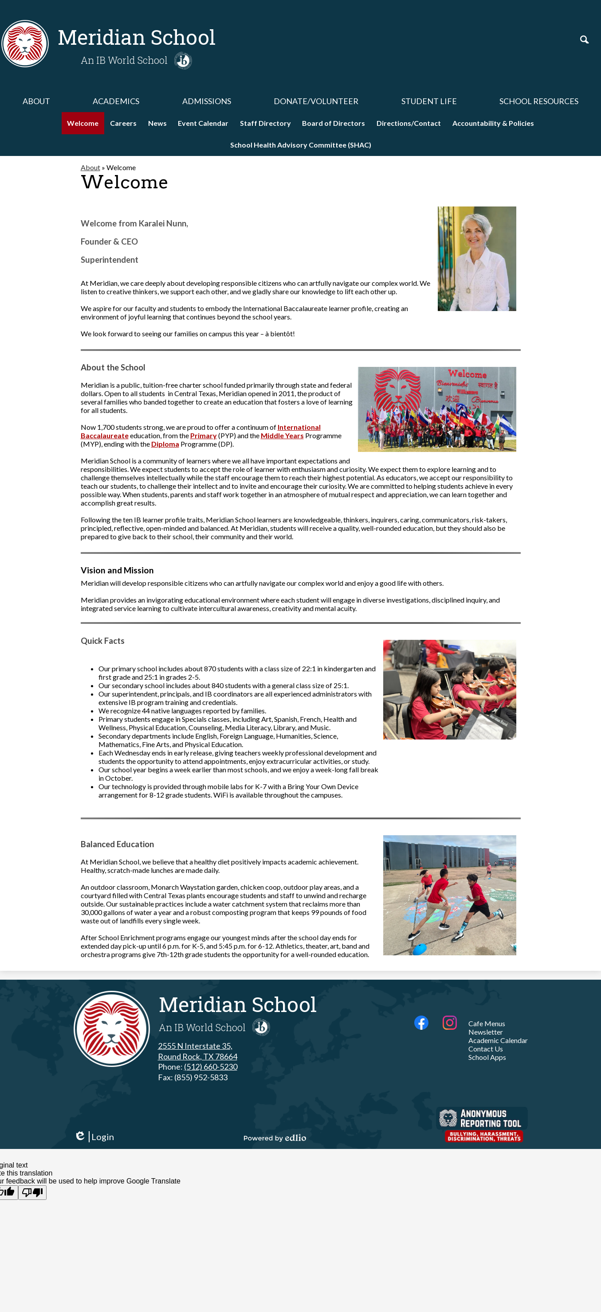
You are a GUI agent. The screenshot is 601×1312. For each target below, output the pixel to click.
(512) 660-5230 (210, 1066)
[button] (36, 101)
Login (94, 1136)
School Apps (487, 1057)
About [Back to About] (90, 167)
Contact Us (485, 1048)
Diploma (165, 444)
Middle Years (282, 435)
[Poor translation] (32, 1192)
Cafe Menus (486, 1023)
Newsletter (485, 1032)
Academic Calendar (498, 1040)
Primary (203, 435)
